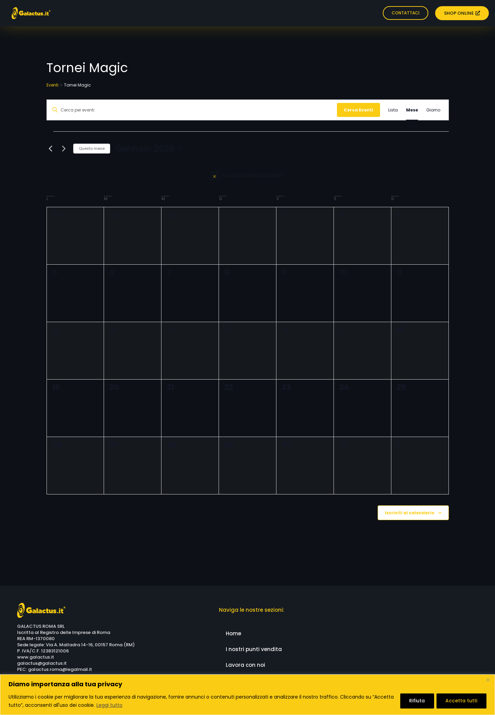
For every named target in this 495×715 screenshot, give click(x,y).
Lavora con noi (245, 664)
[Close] (488, 680)
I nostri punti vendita (254, 649)
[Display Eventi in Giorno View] (433, 110)
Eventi (52, 85)
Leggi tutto (132, 705)
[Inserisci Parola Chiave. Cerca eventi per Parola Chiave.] (192, 110)
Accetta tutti (461, 701)
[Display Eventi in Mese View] (412, 110)
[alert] (248, 175)
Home (233, 633)
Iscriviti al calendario (409, 513)
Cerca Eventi (358, 110)
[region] (247, 694)
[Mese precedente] (51, 149)
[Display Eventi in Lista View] (393, 110)
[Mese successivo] (64, 149)
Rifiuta (414, 701)
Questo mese (92, 148)
